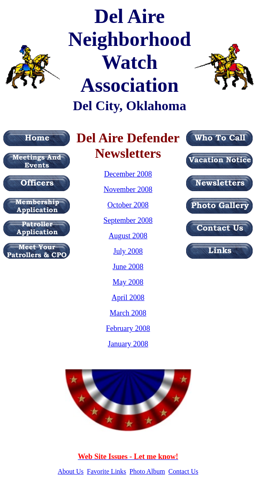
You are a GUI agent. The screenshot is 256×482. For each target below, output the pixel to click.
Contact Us (183, 471)
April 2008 (128, 297)
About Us (71, 471)
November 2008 (128, 189)
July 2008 (128, 251)
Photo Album (147, 471)
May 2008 (128, 282)
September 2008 (127, 220)
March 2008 (128, 313)
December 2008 (128, 174)
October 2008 (128, 205)
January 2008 (128, 344)
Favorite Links (106, 471)
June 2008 (128, 266)
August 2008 (128, 236)
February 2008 (128, 328)
